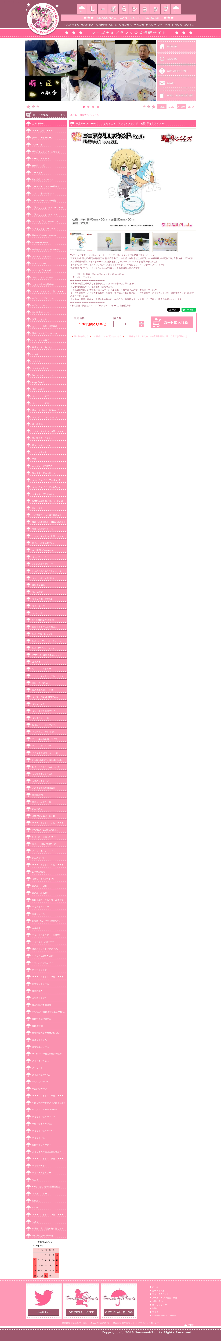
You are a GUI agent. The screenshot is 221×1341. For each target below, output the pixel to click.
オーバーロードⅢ (40, 403)
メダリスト (37, 1068)
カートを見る (158, 1290)
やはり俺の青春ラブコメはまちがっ (49, 1102)
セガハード (37, 613)
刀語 (34, 459)
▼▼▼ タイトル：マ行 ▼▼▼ (47, 977)
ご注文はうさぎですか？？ (44, 214)
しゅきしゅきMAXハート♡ (45, 228)
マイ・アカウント (160, 1294)
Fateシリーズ (38, 914)
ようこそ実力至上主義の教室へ (46, 1151)
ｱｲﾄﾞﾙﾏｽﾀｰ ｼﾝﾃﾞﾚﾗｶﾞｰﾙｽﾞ (43, 298)
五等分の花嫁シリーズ (42, 529)
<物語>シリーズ (39, 1088)
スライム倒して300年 (42, 599)
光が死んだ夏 (38, 165)
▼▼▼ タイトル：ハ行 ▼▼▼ (47, 865)
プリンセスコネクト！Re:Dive (46, 935)
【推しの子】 (38, 389)
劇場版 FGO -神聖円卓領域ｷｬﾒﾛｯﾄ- (48, 921)
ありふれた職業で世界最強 (44, 326)
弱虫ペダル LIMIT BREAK (44, 235)
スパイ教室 (37, 592)
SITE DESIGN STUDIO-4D (164, 1315)
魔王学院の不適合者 (41, 1005)
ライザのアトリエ (40, 1165)
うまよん (36, 361)
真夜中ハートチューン (42, 137)
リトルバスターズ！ (41, 1193)
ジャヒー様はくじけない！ (44, 578)
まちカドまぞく (39, 998)
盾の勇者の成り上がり (42, 690)
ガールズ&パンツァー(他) (44, 200)
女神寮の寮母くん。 (41, 1074)
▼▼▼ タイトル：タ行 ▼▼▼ (47, 676)
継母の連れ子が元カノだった (45, 1033)
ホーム (73, 115)
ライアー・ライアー (41, 1172)
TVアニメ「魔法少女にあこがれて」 (49, 1012)
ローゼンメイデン (40, 158)
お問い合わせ (158, 1301)
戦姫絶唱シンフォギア (42, 179)
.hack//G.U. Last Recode (43, 816)
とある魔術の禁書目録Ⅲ (43, 788)
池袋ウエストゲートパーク (44, 333)
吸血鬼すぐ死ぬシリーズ (43, 473)
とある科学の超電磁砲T (43, 284)
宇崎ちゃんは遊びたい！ (43, 347)
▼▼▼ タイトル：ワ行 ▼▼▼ (47, 1214)
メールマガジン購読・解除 (164, 1297)
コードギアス (38, 172)
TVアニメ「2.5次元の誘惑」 (45, 830)
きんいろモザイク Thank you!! (46, 480)
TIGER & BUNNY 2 (41, 683)
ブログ (155, 1312)
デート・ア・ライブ (41, 746)
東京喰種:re (37, 795)
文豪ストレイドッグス (42, 256)
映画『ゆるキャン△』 (42, 1123)
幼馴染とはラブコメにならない (46, 151)
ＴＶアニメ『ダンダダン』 (44, 732)
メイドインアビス (40, 1061)
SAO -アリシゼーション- (43, 648)
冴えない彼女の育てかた (43, 543)
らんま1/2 (36, 1179)
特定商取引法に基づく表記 (74, 1323)
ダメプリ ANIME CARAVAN (45, 697)
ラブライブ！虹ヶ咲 (41, 270)
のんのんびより (39, 858)
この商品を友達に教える (136, 336)
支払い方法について (99, 1323)
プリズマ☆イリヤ (40, 907)
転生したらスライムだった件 (45, 767)
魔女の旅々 (37, 991)
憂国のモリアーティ (41, 1144)
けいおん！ (37, 508)
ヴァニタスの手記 (40, 340)
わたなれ (36, 1221)
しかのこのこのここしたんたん (46, 571)
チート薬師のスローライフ (44, 739)
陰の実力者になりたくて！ (44, 438)
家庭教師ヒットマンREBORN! (46, 249)
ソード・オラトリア (41, 669)
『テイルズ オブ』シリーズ (45, 753)
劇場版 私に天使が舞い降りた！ (48, 1228)
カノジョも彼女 (39, 452)
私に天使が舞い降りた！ (43, 1235)
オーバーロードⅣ (40, 396)
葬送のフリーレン (40, 662)
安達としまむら (39, 319)
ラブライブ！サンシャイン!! (45, 221)
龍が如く (36, 1200)
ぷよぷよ (36, 928)
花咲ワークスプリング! (43, 879)
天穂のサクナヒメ (40, 781)
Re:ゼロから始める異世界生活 (46, 1186)
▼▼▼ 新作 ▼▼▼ (43, 130)
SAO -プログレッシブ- (42, 634)
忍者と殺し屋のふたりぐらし (45, 837)
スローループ (38, 606)
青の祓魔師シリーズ (41, 312)
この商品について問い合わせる (106, 336)
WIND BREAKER (40, 242)
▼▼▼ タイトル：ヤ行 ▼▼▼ (47, 1095)
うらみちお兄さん (40, 368)
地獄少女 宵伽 (38, 585)
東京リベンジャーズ (41, 802)
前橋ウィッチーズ (40, 984)
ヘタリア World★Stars (42, 956)
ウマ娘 (35, 354)
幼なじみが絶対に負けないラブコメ (49, 410)
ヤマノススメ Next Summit (44, 1109)
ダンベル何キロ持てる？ (43, 711)
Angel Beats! (38, 382)
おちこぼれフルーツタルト (44, 417)
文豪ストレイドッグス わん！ (46, 949)
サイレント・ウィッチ (42, 277)
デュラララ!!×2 (39, 263)
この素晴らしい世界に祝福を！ (46, 515)
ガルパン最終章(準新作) (43, 193)
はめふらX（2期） (40, 893)
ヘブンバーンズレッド (42, 963)
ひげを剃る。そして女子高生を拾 (48, 900)
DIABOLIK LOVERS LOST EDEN (47, 760)
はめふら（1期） (40, 886)
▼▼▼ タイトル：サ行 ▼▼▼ (47, 536)
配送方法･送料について (124, 1323)
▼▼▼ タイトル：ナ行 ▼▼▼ (47, 823)
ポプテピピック (39, 970)
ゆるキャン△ (38, 1137)
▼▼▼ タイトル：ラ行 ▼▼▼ (47, 1158)
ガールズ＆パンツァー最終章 (45, 186)
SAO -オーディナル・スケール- (47, 641)
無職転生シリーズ (40, 1047)
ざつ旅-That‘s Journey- (43, 550)
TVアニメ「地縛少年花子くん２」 (48, 655)
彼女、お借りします (41, 445)
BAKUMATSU (38, 872)
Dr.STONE (37, 809)
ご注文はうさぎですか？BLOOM (47, 207)
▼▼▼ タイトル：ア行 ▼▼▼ (47, 291)
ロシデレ (36, 1207)
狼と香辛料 (37, 424)
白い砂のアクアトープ (42, 564)
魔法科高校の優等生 (41, 1019)
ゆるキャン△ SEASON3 (43, 1116)
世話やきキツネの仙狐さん (44, 627)
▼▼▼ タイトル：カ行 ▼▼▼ (47, 431)
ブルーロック (38, 144)
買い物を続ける (81, 336)
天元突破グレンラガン (42, 774)
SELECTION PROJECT (43, 620)
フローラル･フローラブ (43, 942)
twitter (155, 1308)
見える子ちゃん (39, 1040)
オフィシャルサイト (161, 1305)
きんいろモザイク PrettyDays (46, 487)
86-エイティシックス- (42, 375)
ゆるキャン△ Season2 (43, 1130)
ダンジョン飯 (38, 704)
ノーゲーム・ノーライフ (43, 851)
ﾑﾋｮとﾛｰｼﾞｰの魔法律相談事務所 (46, 1054)
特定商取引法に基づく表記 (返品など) (169, 336)
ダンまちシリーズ (40, 718)
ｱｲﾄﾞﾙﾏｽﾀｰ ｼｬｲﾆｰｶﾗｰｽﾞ (42, 305)
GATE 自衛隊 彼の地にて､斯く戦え (48, 501)
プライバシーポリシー (148, 1323)
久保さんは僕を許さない (43, 494)
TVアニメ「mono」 (41, 1081)
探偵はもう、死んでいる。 (44, 725)
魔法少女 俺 (37, 1026)
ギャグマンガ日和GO (42, 466)
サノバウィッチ (39, 557)
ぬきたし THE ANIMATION (44, 844)
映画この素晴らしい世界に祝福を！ (49, 522)
